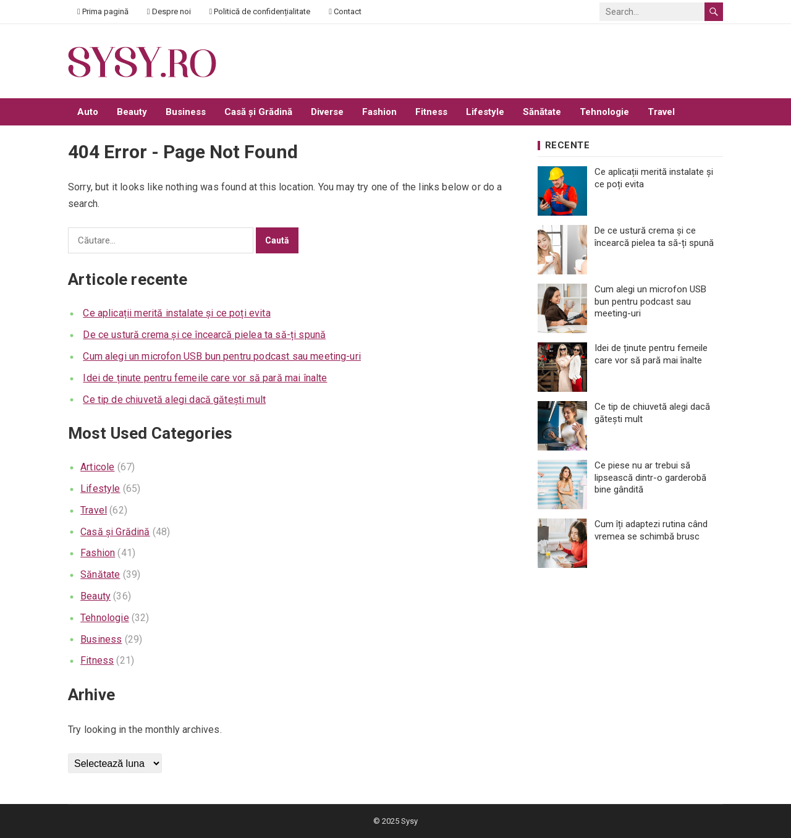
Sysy (409, 821)
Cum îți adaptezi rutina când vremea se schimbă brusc (651, 530)
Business (186, 111)
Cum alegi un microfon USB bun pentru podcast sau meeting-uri (222, 356)
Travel (661, 111)
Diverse (327, 111)
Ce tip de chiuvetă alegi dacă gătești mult (174, 399)
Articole (97, 467)
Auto (87, 111)
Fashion (379, 111)
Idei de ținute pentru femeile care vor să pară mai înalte (205, 378)
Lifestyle (485, 111)
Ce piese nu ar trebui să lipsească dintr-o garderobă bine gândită (650, 477)
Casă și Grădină (258, 111)
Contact (345, 11)
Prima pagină (103, 11)
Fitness (431, 111)
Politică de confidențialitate (260, 11)
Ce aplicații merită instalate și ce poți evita (176, 313)
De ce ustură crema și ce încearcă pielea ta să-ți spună (204, 335)
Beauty (132, 111)
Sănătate (542, 111)
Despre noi (169, 11)
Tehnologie (604, 111)
